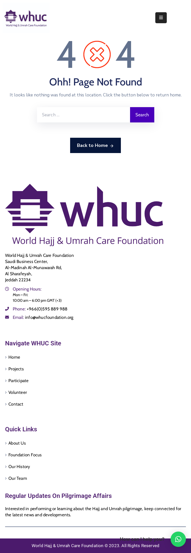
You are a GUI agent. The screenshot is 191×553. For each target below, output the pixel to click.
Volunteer (17, 392)
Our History (19, 466)
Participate (18, 380)
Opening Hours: (27, 289)
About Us (17, 443)
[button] (178, 539)
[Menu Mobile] (161, 17)
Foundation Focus (25, 454)
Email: (43, 317)
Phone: (40, 308)
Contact (15, 404)
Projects (16, 368)
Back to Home (95, 145)
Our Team (17, 478)
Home (14, 357)
